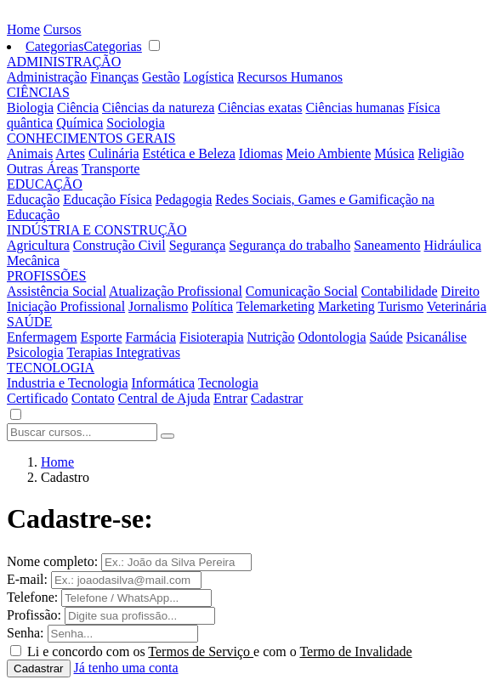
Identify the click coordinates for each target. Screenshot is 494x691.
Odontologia (332, 337)
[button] (15, 415)
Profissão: (34, 615)
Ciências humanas (354, 107)
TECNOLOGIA (50, 367)
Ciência (78, 107)
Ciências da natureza (158, 107)
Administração (47, 77)
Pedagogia (184, 199)
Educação (33, 199)
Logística (209, 77)
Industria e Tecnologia (67, 383)
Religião (440, 153)
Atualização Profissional (175, 291)
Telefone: (32, 597)
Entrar (230, 398)
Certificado (37, 398)
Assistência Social (56, 291)
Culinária (113, 153)
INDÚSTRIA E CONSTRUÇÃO (97, 230)
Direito (460, 291)
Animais (30, 153)
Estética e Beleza (189, 153)
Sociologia (135, 123)
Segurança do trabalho (289, 245)
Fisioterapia (211, 337)
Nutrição (271, 337)
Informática (164, 383)
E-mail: (27, 579)
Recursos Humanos (290, 77)
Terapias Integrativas (122, 352)
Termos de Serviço (200, 651)
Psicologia (35, 352)
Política (212, 306)
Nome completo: (52, 561)
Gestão (160, 77)
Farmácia (151, 337)
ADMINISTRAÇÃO (64, 61)
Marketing (346, 306)
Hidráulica (453, 245)
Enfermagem (42, 337)
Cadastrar (277, 398)
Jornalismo (158, 306)
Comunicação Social (302, 291)
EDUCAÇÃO (44, 184)
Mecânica (33, 260)
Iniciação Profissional (66, 306)
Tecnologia (228, 383)
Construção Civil (119, 245)
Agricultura (38, 245)
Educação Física (107, 199)
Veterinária (456, 306)
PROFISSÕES (46, 276)
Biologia (30, 107)
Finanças (114, 77)
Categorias (54, 46)
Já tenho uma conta (126, 667)
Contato (93, 398)
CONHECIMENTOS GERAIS (91, 138)
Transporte (111, 168)
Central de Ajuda (164, 398)
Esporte (101, 337)
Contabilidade (399, 291)
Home (23, 29)
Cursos (62, 29)
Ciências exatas (260, 107)
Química (79, 123)
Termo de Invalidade (355, 651)
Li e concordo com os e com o (219, 651)
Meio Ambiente (328, 153)
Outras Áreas (42, 168)
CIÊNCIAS (38, 92)
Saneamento (387, 245)
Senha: (25, 633)
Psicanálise (436, 337)
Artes (70, 153)
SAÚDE (29, 321)
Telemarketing (275, 306)
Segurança (197, 245)
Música (394, 153)
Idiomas (261, 153)
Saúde (386, 337)
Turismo (400, 306)
